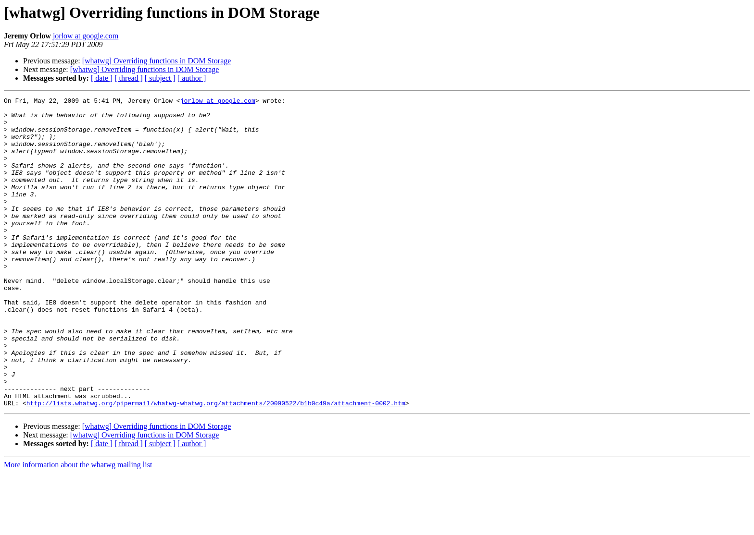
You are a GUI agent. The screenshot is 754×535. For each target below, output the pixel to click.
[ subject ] (160, 78)
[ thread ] (128, 78)
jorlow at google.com (85, 36)
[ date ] (102, 78)
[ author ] (191, 78)
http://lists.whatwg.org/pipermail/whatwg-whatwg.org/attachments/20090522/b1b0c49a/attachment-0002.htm (215, 465)
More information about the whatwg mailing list (78, 527)
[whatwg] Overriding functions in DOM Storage (156, 61)
